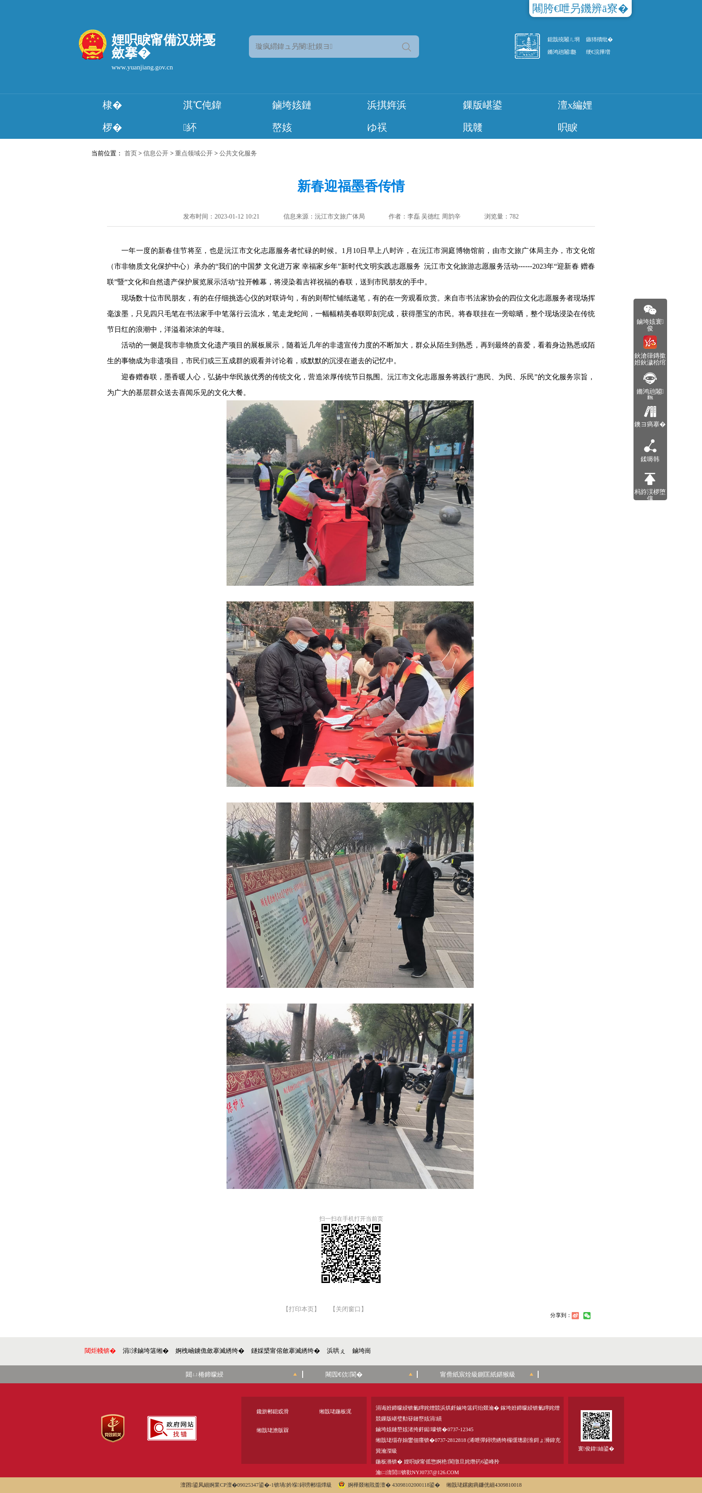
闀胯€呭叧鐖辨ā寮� (580, 8)
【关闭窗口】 (348, 1309)
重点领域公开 (194, 153)
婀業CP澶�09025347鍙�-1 (241, 1485)
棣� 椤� (112, 116)
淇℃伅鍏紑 (202, 116)
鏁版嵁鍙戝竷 (482, 116)
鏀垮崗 (361, 1350)
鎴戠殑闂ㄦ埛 (564, 39)
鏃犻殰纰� (599, 39)
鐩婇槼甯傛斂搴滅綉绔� (285, 1350)
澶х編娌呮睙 (575, 116)
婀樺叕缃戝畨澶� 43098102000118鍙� (389, 1485)
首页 (130, 153)
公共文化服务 (238, 153)
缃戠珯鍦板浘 (335, 1411)
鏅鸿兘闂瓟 (562, 52)
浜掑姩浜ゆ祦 (387, 116)
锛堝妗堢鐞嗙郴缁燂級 (303, 1485)
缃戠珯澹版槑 (273, 1430)
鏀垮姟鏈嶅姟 (292, 116)
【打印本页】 (301, 1309)
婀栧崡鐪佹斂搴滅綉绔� (210, 1350)
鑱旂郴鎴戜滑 (273, 1411)
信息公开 (155, 153)
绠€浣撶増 (598, 52)
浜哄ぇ (336, 1350)
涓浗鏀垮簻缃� (146, 1350)
